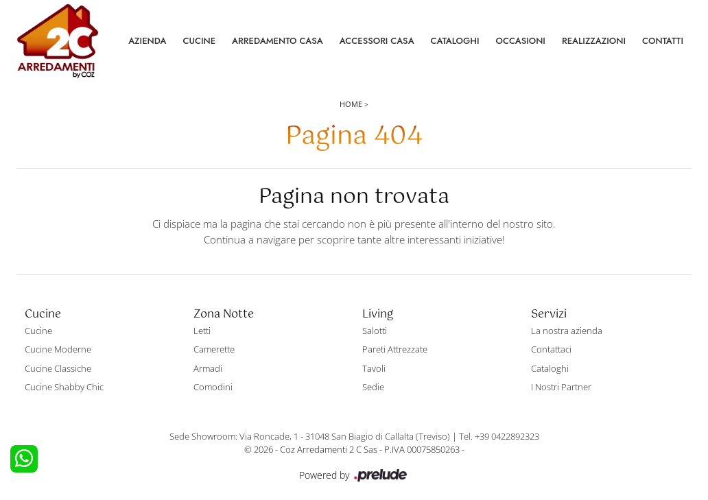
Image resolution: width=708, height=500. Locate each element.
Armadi (207, 368)
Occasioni (520, 40)
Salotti (374, 330)
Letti (202, 330)
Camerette (214, 349)
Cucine (198, 40)
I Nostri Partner (561, 387)
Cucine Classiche (58, 368)
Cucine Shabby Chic (64, 387)
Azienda (147, 40)
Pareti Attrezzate (394, 349)
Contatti (662, 40)
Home (351, 104)
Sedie (373, 387)
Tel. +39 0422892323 (499, 436)
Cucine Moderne (58, 349)
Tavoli (374, 368)
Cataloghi (455, 40)
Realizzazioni (594, 40)
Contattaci (551, 349)
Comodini (213, 387)
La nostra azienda (566, 330)
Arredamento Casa (277, 40)
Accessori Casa (377, 40)
